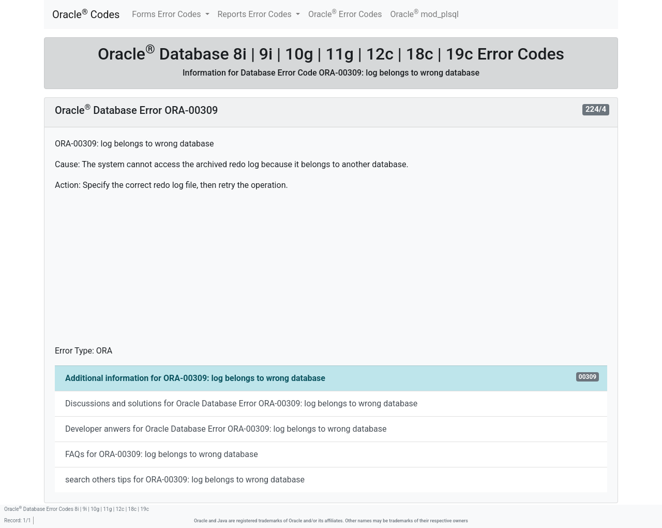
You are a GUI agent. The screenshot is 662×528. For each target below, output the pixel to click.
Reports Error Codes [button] (256, 14)
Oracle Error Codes (345, 13)
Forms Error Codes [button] (167, 14)
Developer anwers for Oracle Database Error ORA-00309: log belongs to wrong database (226, 429)
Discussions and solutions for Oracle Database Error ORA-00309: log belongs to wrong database (241, 403)
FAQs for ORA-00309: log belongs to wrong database (161, 454)
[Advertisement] (331, 272)
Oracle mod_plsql (424, 13)
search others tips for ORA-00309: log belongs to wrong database (185, 480)
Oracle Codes (85, 14)
